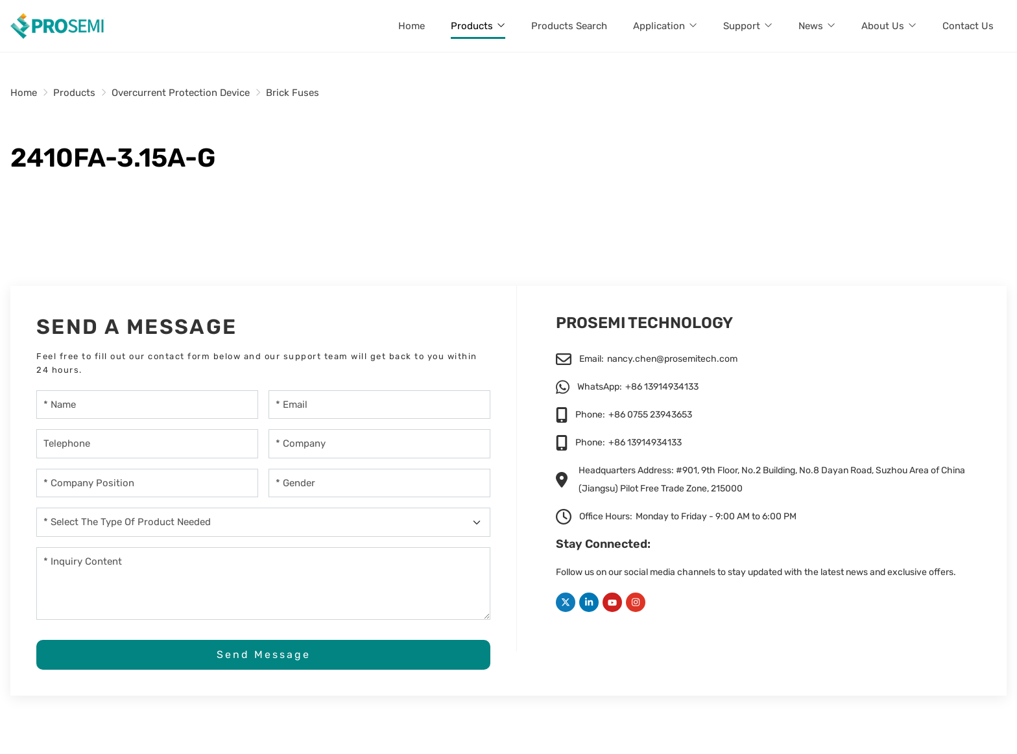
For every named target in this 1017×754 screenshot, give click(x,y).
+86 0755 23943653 (650, 414)
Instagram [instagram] (635, 602)
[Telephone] (147, 443)
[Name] (147, 404)
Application (659, 26)
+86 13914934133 (662, 386)
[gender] (379, 483)
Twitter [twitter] (565, 602)
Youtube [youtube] (612, 602)
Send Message (264, 654)
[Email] (379, 404)
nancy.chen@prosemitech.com (672, 358)
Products (472, 26)
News (810, 26)
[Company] (379, 443)
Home (411, 26)
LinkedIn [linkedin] (589, 602)
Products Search (569, 26)
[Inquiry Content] (263, 583)
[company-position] (147, 483)
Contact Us (968, 26)
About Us (882, 26)
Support (741, 26)
